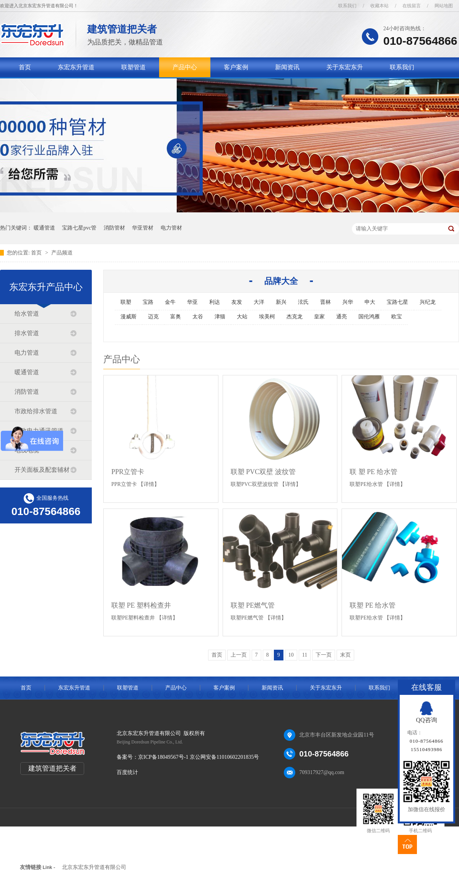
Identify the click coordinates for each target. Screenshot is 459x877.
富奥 (175, 317)
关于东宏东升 (344, 67)
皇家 (319, 317)
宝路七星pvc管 (79, 228)
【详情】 (149, 484)
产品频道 (62, 253)
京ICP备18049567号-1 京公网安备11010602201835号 (198, 757)
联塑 (125, 302)
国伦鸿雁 (369, 317)
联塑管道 (133, 67)
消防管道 (27, 391)
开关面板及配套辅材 (42, 469)
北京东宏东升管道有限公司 (94, 867)
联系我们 (347, 5)
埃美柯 (267, 317)
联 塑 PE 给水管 (373, 472)
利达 (214, 302)
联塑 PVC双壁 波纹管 (263, 472)
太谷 (197, 317)
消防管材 (114, 228)
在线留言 (411, 5)
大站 (242, 317)
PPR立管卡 (127, 472)
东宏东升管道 (76, 67)
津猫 (220, 317)
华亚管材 (142, 228)
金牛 (170, 302)
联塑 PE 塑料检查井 (141, 605)
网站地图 (444, 5)
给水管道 (27, 313)
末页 (345, 655)
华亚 (192, 302)
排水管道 (27, 333)
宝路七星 (397, 302)
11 (304, 655)
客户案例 (236, 67)
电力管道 (27, 352)
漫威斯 (128, 317)
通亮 (341, 317)
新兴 (281, 302)
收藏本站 (379, 5)
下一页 (324, 655)
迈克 (153, 317)
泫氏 (303, 302)
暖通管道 (44, 228)
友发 (236, 302)
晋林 (325, 302)
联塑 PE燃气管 (253, 605)
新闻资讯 (287, 67)
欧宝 (396, 317)
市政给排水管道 (36, 411)
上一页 (239, 655)
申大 (370, 302)
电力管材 (171, 228)
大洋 (259, 302)
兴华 (347, 302)
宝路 (148, 302)
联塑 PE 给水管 (373, 605)
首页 (25, 67)
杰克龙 (294, 317)
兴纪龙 (428, 302)
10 (291, 655)
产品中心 (185, 67)
